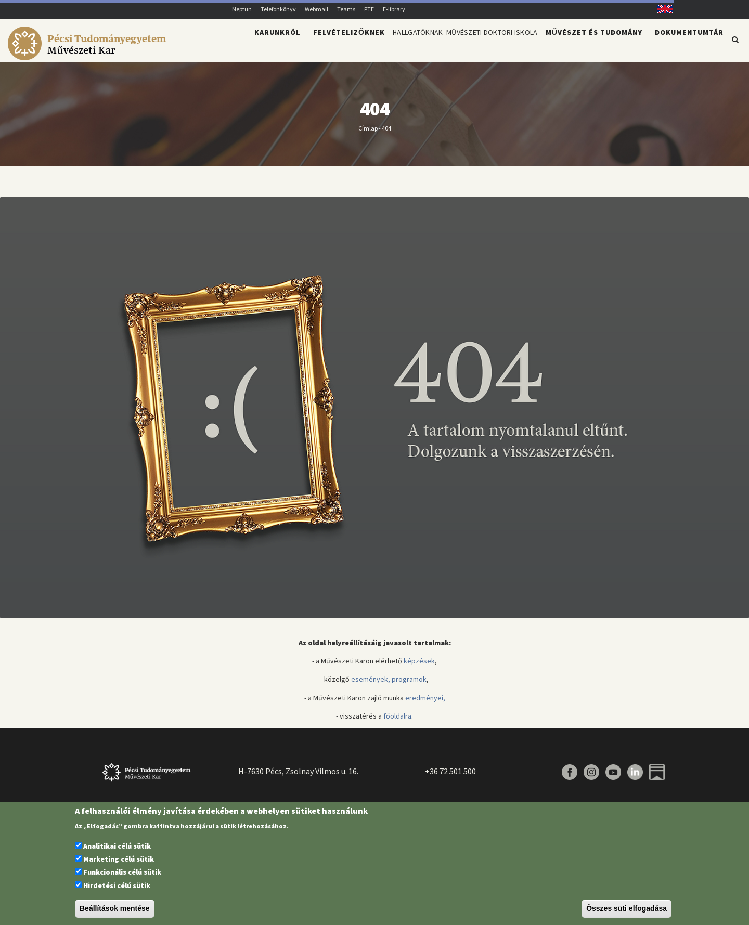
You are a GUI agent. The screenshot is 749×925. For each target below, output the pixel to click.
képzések (419, 667)
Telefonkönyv (278, 9)
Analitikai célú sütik (117, 846)
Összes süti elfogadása (626, 908)
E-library (394, 9)
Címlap (368, 134)
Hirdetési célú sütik (116, 885)
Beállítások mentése (115, 908)
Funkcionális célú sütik (122, 872)
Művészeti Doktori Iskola (478, 44)
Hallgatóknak (380, 44)
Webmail (316, 9)
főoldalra (397, 722)
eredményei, (425, 704)
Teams (346, 9)
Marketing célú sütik (118, 859)
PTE (369, 9)
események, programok (389, 685)
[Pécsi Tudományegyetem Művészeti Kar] (89, 55)
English (661, 9)
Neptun (242, 9)
